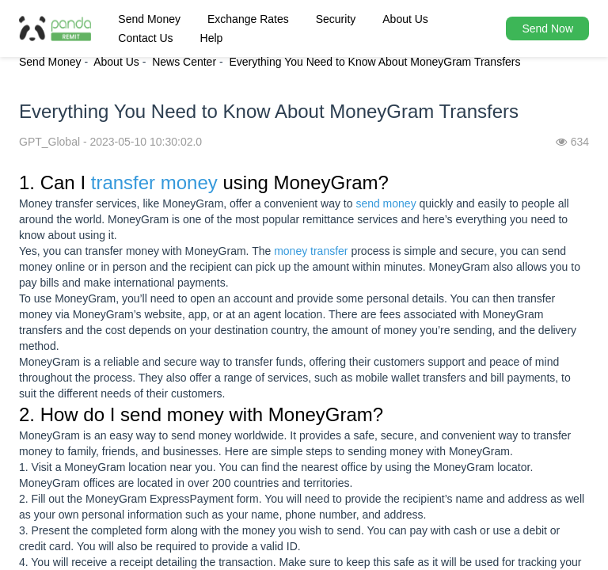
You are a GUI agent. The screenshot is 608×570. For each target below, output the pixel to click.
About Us (405, 19)
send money (385, 203)
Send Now (547, 28)
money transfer (311, 251)
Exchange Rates (248, 19)
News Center (184, 61)
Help (211, 38)
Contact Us (145, 38)
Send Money (149, 19)
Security (336, 19)
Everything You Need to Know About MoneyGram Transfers (374, 61)
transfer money (154, 182)
